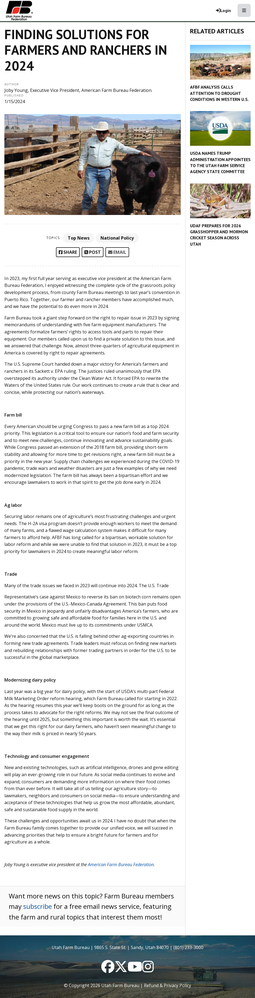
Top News (79, 238)
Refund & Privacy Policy (167, 985)
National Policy (117, 238)
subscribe (37, 906)
